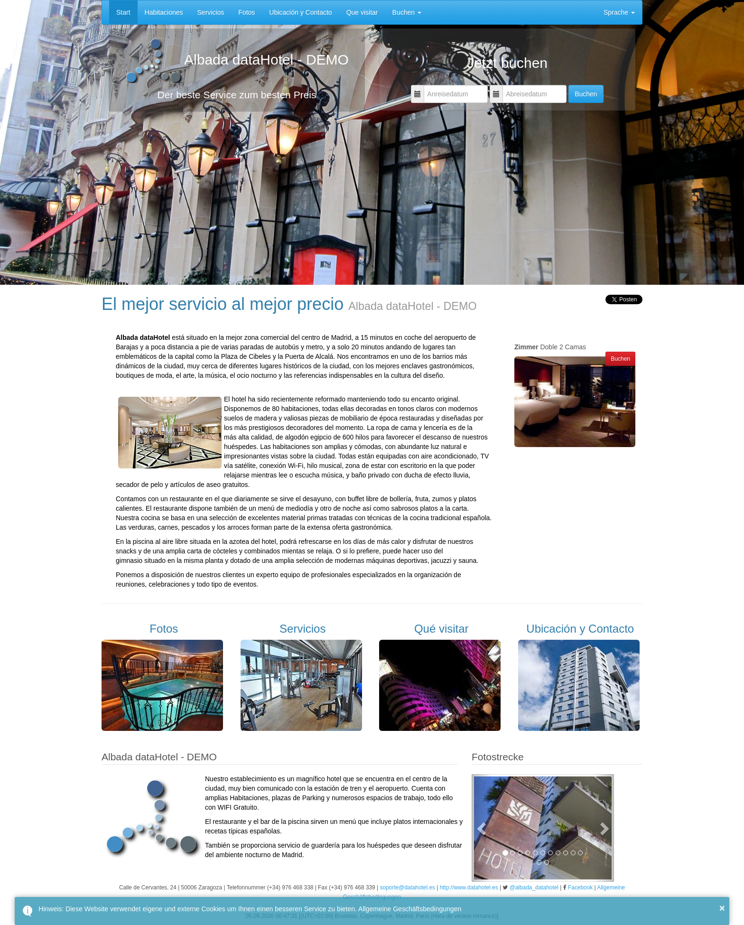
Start (123, 12)
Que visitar (362, 12)
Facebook (580, 887)
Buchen (406, 12)
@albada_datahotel (534, 887)
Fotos (246, 12)
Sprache (619, 12)
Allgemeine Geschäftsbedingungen (409, 909)
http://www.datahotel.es (469, 887)
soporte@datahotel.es (407, 887)
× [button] (722, 908)
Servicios (210, 12)
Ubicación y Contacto (300, 12)
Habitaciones (164, 12)
